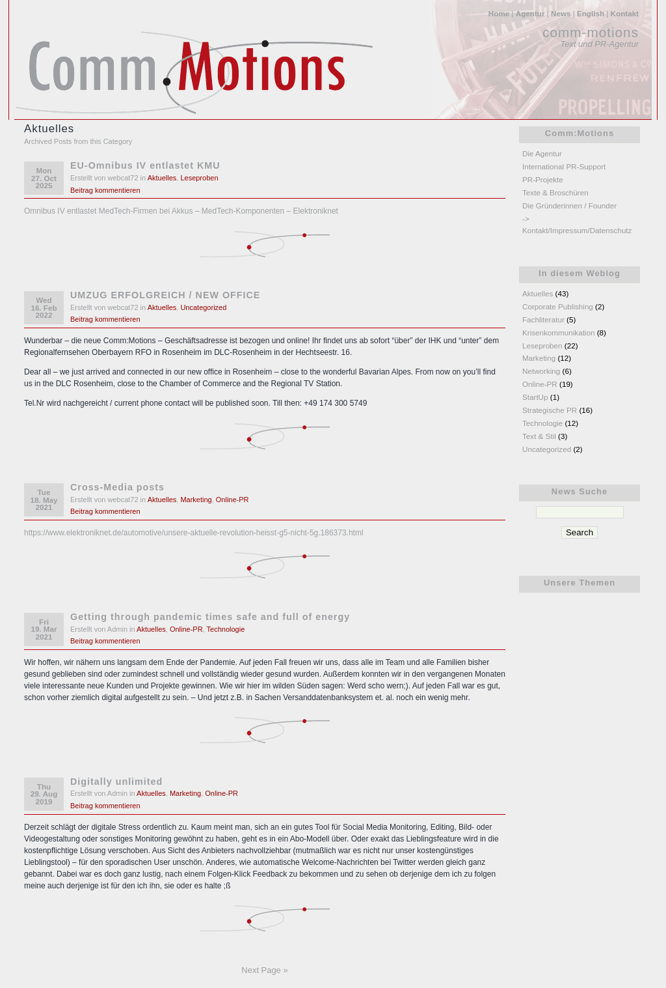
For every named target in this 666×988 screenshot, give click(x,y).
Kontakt (625, 13)
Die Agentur (542, 153)
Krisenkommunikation (558, 332)
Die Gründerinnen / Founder (569, 205)
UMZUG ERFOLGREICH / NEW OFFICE (165, 295)
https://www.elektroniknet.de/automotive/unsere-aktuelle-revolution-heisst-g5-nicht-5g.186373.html (194, 532)
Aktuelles (162, 178)
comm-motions (590, 32)
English (590, 13)
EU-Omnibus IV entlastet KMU (145, 165)
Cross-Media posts (117, 487)
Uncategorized (203, 307)
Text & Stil (539, 436)
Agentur (530, 13)
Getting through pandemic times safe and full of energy (210, 617)
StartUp (535, 397)
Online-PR (232, 499)
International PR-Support (564, 166)
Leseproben (199, 178)
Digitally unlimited (116, 781)
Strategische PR (549, 410)
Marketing (195, 499)
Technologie (226, 629)
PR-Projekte (542, 179)
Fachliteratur (543, 319)
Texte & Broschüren (555, 192)
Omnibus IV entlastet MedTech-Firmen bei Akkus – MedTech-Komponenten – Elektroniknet (181, 211)
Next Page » (264, 970)
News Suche (579, 491)
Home (498, 13)
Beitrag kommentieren (105, 190)
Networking (541, 371)
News (560, 13)
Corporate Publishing (557, 306)
